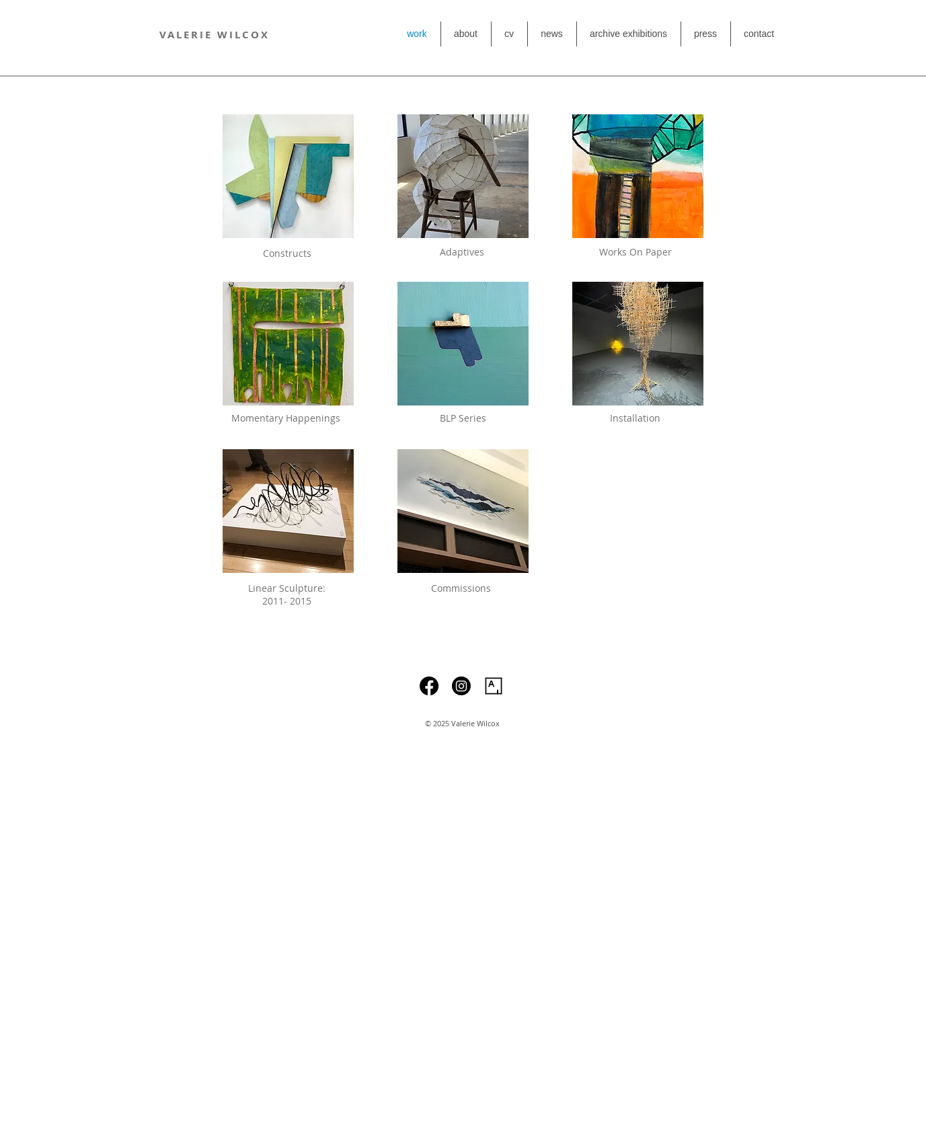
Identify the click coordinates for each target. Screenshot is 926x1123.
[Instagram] (461, 685)
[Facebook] (429, 685)
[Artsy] (493, 685)
